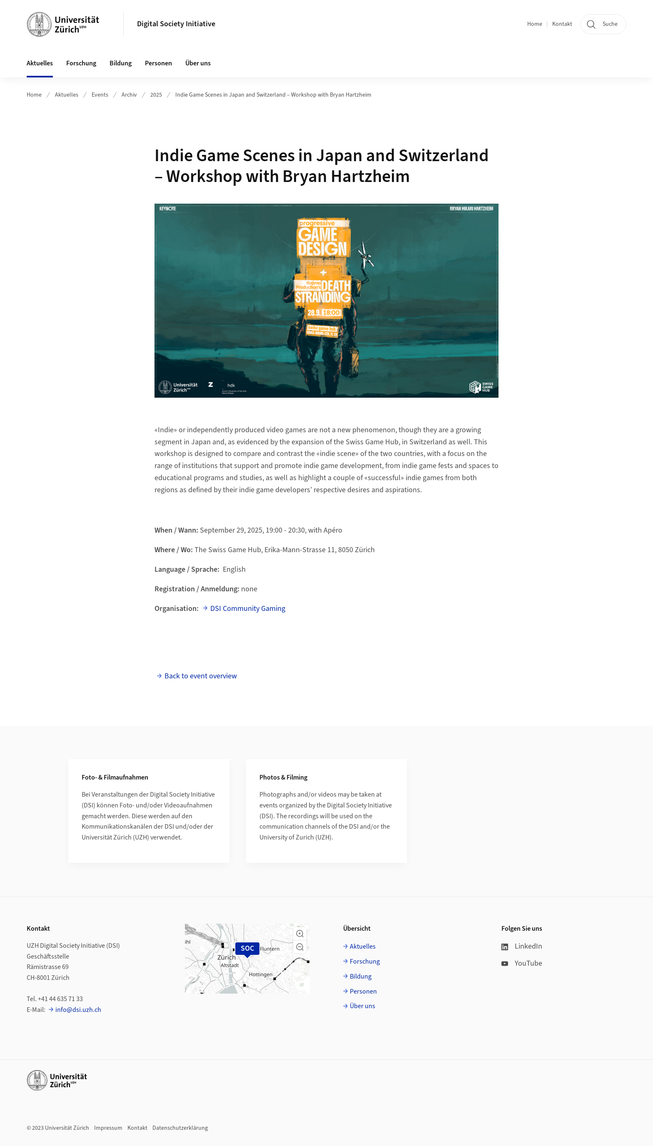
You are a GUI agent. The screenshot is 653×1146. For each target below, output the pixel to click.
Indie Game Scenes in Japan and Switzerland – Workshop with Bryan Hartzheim (273, 95)
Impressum (108, 1128)
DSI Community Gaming (247, 608)
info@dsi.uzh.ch (78, 1009)
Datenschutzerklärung (180, 1128)
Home (534, 24)
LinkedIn (521, 946)
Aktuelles (66, 95)
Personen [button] (158, 63)
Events (100, 95)
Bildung (360, 976)
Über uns (362, 1006)
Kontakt (562, 24)
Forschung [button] (81, 63)
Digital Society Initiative (176, 24)
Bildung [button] (121, 63)
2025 (156, 95)
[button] (300, 933)
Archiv (129, 95)
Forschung (365, 961)
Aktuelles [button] (40, 63)
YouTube (521, 963)
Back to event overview (200, 676)
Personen (363, 991)
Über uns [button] (198, 63)
